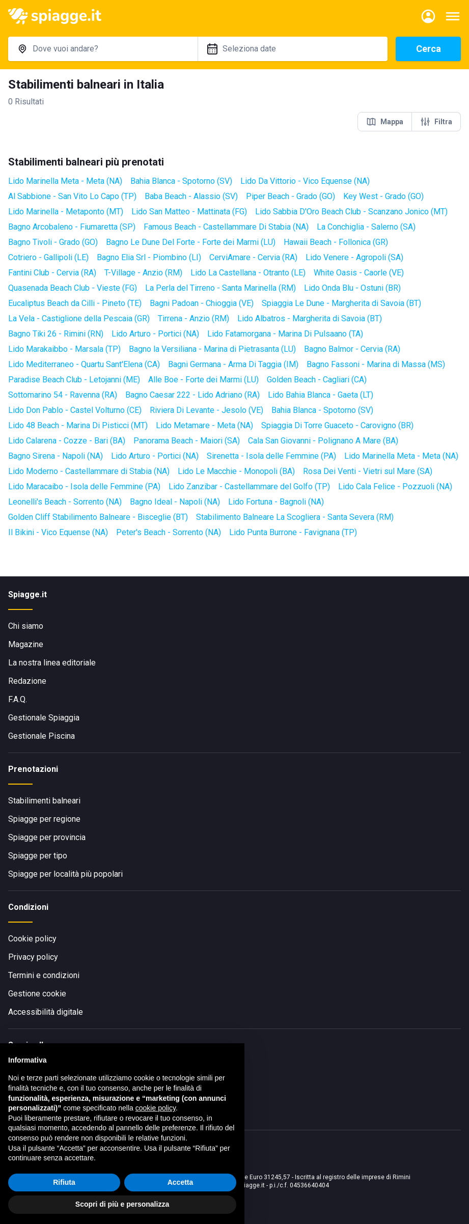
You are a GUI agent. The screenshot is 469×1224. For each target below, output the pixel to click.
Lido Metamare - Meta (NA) (204, 425)
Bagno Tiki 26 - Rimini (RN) (55, 334)
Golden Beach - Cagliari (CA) (317, 379)
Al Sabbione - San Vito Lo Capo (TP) (72, 196)
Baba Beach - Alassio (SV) (191, 196)
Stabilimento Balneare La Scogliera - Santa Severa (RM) (295, 517)
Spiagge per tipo (37, 855)
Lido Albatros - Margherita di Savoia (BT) (309, 318)
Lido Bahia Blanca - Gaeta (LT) (320, 395)
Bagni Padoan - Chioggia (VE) (202, 303)
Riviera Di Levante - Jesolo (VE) (206, 410)
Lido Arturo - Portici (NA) (155, 334)
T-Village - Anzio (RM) (143, 272)
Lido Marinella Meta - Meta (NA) (65, 181)
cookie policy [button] (155, 1108)
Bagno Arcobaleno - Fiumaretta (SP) (71, 227)
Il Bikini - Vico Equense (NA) (58, 532)
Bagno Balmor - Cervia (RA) (352, 349)
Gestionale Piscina (41, 736)
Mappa (384, 122)
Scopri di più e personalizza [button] (122, 1204)
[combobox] (103, 49)
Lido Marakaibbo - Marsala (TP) (64, 349)
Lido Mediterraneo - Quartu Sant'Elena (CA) (84, 364)
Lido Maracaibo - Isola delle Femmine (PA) (84, 486)
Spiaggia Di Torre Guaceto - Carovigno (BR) (337, 425)
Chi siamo (25, 626)
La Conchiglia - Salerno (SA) (366, 227)
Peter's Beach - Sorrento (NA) (168, 532)
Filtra (436, 122)
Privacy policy (33, 957)
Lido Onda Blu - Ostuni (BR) (352, 288)
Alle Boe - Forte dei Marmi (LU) (203, 379)
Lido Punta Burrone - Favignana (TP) (293, 532)
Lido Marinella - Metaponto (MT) (65, 211)
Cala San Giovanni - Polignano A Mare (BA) (323, 441)
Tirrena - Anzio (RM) (193, 318)
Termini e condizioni (43, 975)
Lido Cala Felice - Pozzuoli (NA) (395, 486)
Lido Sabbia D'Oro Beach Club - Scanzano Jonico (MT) (351, 211)
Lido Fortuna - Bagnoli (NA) (276, 502)
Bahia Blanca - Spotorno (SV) (181, 181)
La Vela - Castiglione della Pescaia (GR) (79, 318)
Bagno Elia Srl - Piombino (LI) (149, 257)
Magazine (25, 644)
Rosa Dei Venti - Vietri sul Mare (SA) (367, 471)
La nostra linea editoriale (52, 662)
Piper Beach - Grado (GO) (290, 196)
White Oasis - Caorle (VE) (359, 272)
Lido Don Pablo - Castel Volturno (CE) (75, 410)
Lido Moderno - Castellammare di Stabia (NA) (89, 471)
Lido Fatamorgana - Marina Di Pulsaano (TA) (285, 334)
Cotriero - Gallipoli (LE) (48, 257)
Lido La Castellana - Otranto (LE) (248, 272)
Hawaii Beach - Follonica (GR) (336, 242)
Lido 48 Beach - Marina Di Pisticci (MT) (78, 425)
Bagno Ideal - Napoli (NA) (175, 502)
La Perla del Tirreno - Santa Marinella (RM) (220, 288)
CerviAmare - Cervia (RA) (253, 257)
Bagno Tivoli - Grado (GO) (53, 242)
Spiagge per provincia (47, 837)
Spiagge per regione (44, 819)
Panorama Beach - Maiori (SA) (186, 441)
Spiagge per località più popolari (65, 874)
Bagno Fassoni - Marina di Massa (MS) (376, 364)
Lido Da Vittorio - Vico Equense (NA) (305, 181)
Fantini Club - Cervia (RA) (52, 272)
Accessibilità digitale (45, 1012)
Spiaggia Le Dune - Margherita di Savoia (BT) (341, 303)
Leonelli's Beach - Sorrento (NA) (65, 502)
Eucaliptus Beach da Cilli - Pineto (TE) (75, 303)
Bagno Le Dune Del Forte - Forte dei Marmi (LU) (190, 242)
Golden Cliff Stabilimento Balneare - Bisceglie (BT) (98, 517)
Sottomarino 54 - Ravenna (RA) (62, 395)
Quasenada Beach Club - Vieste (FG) (72, 288)
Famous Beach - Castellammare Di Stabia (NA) (226, 227)
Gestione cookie (37, 993)
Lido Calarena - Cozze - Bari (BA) (66, 441)
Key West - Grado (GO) (383, 196)
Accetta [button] (181, 1182)
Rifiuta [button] (64, 1182)
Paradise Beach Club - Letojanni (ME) (74, 379)
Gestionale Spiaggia (43, 717)
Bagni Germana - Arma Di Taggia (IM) (233, 364)
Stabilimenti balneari (44, 800)
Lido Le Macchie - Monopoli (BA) (236, 471)
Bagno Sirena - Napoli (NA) (55, 456)
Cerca (428, 48)
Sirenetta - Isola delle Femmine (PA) (271, 456)
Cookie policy (32, 938)
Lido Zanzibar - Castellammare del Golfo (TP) (249, 486)
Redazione (27, 681)
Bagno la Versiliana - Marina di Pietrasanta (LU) (212, 349)
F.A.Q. (17, 699)
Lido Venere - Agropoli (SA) (354, 257)
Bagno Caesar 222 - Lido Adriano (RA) (192, 395)
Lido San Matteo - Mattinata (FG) (189, 211)
